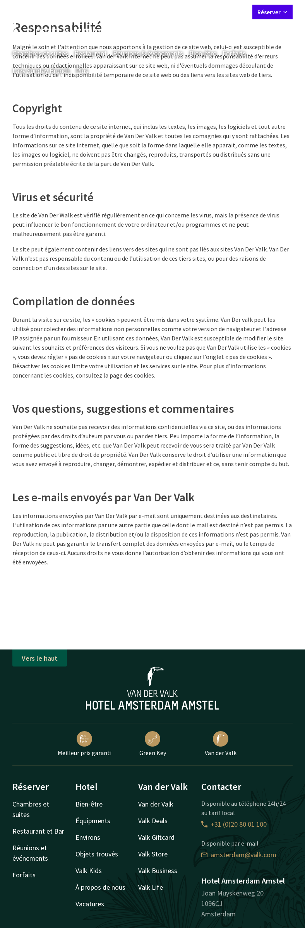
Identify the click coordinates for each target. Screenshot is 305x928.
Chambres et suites (40, 53)
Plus (87, 70)
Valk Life (150, 887)
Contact (160, 11)
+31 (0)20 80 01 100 (234, 824)
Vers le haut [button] (40, 658)
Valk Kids (88, 870)
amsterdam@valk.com (238, 854)
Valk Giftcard (156, 837)
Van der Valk (220, 744)
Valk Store (153, 853)
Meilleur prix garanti (84, 744)
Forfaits (234, 53)
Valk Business (157, 870)
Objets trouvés (96, 853)
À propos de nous (100, 887)
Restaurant (90, 53)
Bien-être (202, 53)
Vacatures (89, 903)
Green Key (152, 744)
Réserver (272, 12)
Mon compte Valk (201, 11)
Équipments (92, 820)
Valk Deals (153, 820)
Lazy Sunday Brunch (41, 70)
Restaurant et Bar (38, 831)
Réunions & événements (148, 53)
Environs (87, 837)
